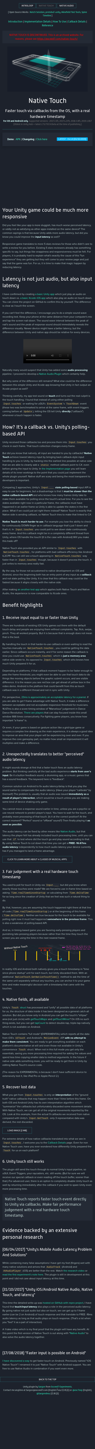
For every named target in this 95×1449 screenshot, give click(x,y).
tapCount (40, 1023)
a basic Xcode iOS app (32, 298)
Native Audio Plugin (50, 374)
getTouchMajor (39, 1019)
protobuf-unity (52, 12)
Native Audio (66, 5)
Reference (47, 25)
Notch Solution (37, 12)
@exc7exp (77, 1440)
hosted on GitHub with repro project (63, 1302)
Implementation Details (37, 21)
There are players (34, 712)
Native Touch (46, 5)
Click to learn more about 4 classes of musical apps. (37, 859)
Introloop (27, 5)
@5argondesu (43, 1444)
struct (18, 1007)
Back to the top (47, 1430)
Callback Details (77, 21)
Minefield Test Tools (71, 12)
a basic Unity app (44, 294)
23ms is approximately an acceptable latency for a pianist (53, 697)
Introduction (15, 21)
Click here (41, 139)
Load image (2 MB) (17, 1130)
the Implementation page (56, 468)
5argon (41, 1437)
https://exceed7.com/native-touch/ (57, 38)
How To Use (59, 21)
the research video (73, 1270)
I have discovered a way (15, 1411)
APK (18, 139)
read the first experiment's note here (22, 1274)
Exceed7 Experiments (61, 1437)
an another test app (28, 589)
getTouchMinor (61, 1019)
